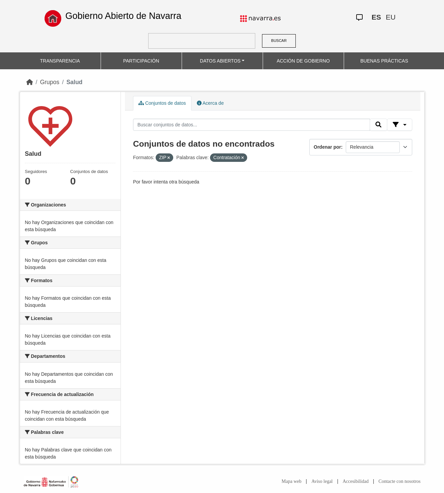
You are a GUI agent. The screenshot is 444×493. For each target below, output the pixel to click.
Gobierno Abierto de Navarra (123, 16)
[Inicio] (29, 82)
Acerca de (210, 103)
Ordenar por (327, 147)
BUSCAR (279, 41)
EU (390, 17)
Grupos (49, 82)
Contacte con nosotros (399, 481)
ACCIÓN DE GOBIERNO (303, 61)
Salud (75, 82)
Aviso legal (322, 481)
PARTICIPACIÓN (141, 61)
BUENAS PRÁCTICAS (384, 61)
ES (376, 17)
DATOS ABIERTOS (220, 61)
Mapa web (292, 481)
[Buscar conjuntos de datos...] (251, 125)
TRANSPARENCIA (60, 61)
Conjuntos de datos (162, 103)
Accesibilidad (356, 481)
